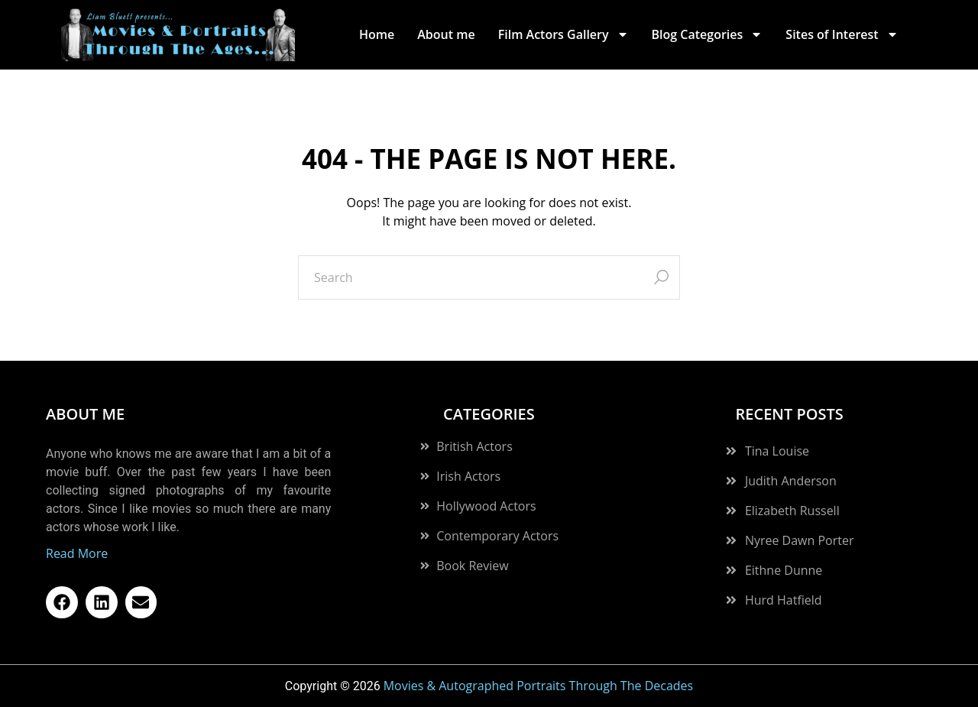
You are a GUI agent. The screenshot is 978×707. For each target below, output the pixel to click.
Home (376, 34)
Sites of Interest (841, 34)
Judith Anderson (791, 481)
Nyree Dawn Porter (799, 540)
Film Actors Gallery (563, 34)
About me (445, 34)
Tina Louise (777, 451)
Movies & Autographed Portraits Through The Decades (539, 685)
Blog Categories (707, 34)
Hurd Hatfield (783, 600)
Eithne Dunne (783, 570)
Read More (77, 553)
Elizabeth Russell (792, 510)
